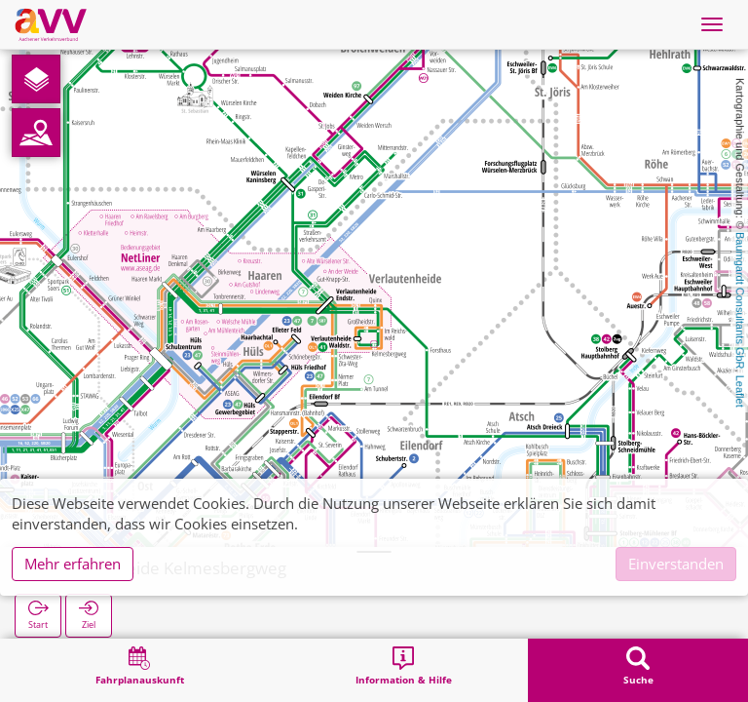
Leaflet (740, 391)
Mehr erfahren (72, 563)
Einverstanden (676, 563)
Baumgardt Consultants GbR (740, 301)
